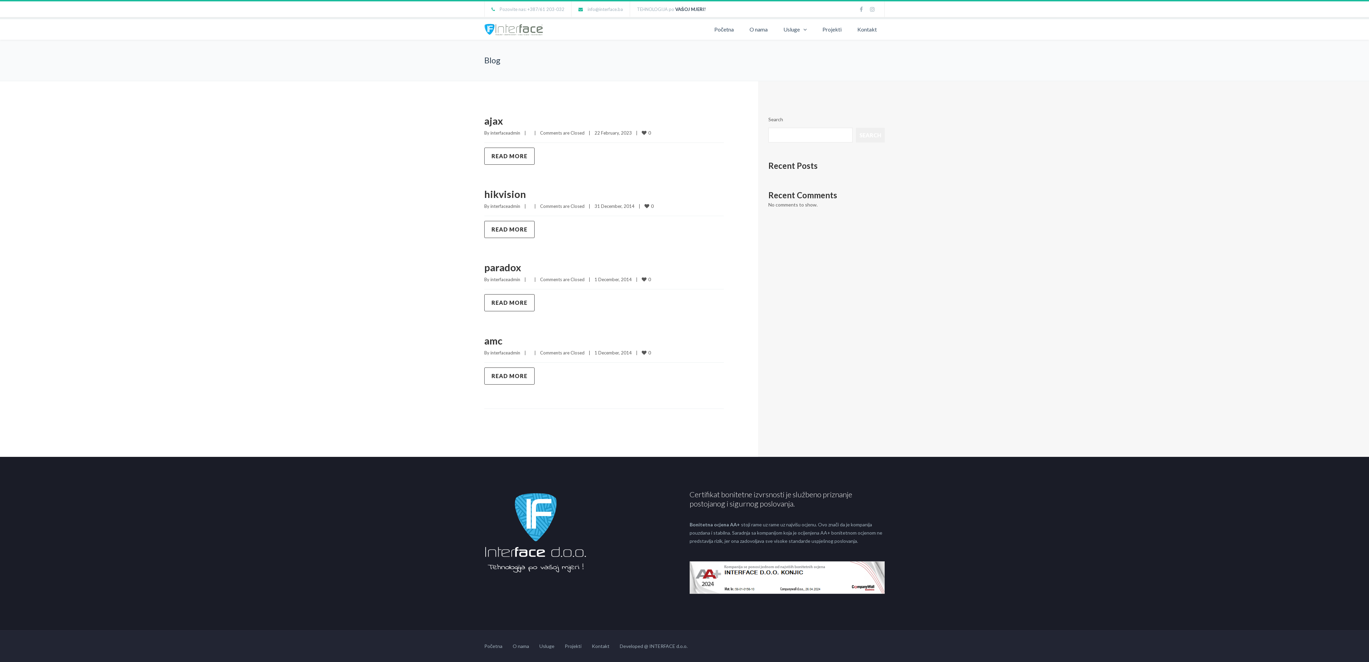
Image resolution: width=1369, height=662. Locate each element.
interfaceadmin (505, 133)
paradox (503, 267)
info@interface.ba (605, 9)
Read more (509, 156)
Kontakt (867, 29)
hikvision (505, 194)
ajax (494, 120)
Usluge (791, 29)
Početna (724, 29)
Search (775, 119)
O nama (759, 29)
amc (493, 340)
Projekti (832, 29)
